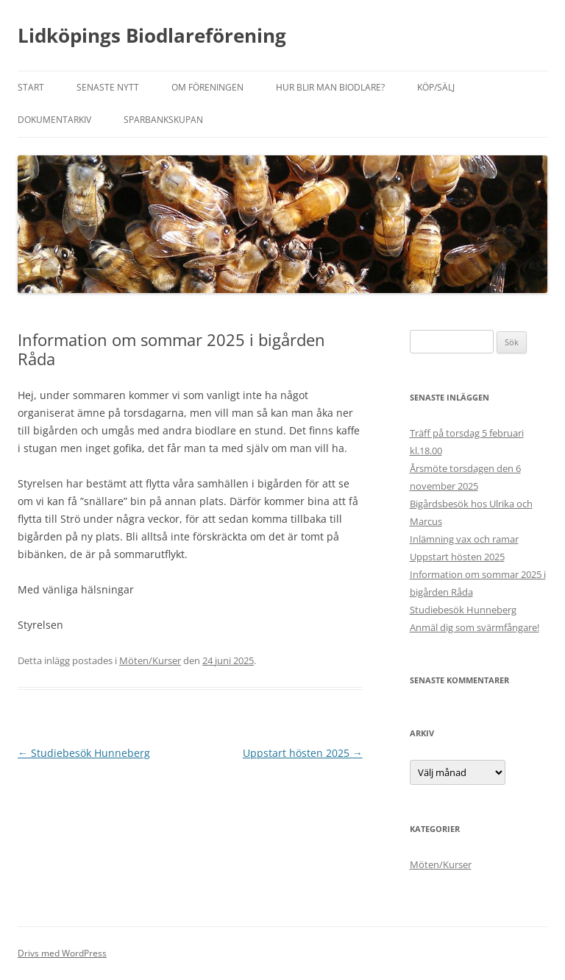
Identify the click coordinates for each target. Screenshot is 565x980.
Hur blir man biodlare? (330, 87)
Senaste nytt (108, 87)
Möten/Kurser (150, 660)
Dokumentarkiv (54, 119)
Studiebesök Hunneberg (84, 753)
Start (31, 87)
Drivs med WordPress (62, 953)
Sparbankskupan (163, 119)
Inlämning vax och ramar (464, 539)
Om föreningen (207, 87)
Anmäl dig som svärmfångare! (474, 627)
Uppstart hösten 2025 (303, 753)
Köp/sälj (436, 87)
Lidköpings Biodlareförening (152, 35)
